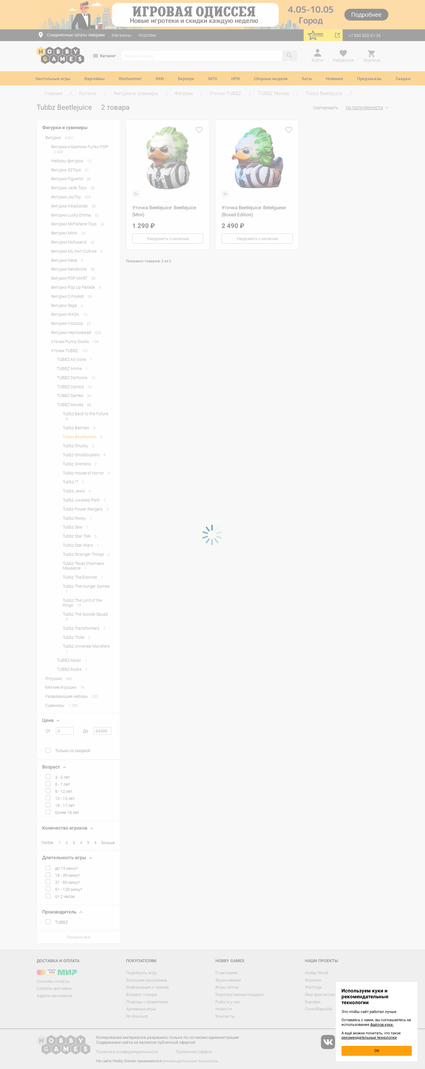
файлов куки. (382, 1024)
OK (376, 1050)
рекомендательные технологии (369, 1037)
